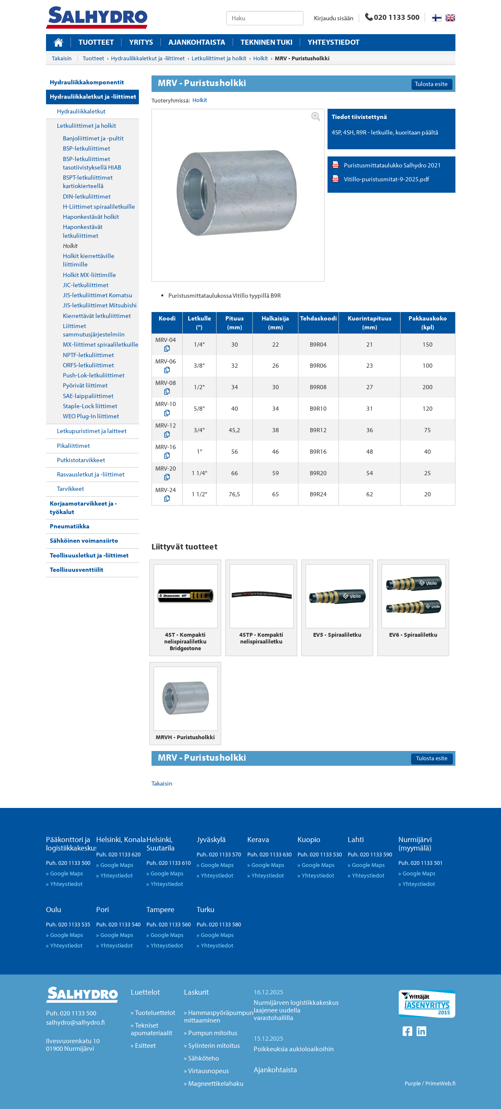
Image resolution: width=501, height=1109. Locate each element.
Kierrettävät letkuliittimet (97, 316)
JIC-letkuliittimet (85, 285)
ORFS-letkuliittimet (88, 365)
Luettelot (145, 992)
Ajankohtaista (196, 42)
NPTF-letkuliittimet (88, 355)
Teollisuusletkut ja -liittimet (89, 555)
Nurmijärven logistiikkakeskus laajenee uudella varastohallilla (296, 1010)
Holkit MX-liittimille (89, 275)
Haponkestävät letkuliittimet (83, 231)
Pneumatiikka (69, 526)
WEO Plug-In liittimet (91, 416)
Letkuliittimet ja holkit (86, 125)
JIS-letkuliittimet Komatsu (97, 295)
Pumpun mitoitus (212, 1032)
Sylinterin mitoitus (214, 1045)
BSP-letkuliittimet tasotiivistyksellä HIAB (92, 163)
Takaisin (62, 58)
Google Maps (66, 873)
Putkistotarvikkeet (81, 460)
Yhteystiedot (334, 42)
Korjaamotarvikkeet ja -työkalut (83, 507)
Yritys (141, 42)
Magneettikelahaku (216, 1083)
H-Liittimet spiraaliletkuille (99, 206)
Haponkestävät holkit (91, 217)
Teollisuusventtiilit (76, 569)
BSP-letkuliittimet (86, 148)
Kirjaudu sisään (333, 18)
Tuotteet (96, 42)
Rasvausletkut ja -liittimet (91, 474)
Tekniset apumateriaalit (151, 1029)
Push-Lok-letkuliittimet (94, 375)
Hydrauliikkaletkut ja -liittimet (93, 96)
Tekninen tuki (266, 42)
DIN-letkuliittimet (87, 196)
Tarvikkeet (70, 489)
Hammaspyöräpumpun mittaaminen (219, 1016)
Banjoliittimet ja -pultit (93, 138)
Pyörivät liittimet (85, 385)
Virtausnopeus (208, 1070)
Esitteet (145, 1045)
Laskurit (196, 992)
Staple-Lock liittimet (90, 406)
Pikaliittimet (73, 445)
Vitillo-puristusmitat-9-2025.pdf (386, 179)
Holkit (70, 246)
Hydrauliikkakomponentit (87, 82)
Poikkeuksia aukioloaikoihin (294, 1048)
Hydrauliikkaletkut (81, 111)
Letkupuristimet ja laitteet (92, 431)
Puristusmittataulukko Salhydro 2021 (392, 165)
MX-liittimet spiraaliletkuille (100, 344)
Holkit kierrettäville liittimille (88, 260)
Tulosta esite (431, 84)
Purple (413, 1083)
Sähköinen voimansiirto (84, 540)
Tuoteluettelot (155, 1012)
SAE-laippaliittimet (88, 396)
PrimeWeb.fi (440, 1083)
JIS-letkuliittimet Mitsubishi (100, 305)
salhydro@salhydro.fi (75, 1022)
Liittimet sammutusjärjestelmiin (94, 330)
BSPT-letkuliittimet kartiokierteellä (88, 181)
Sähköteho (203, 1058)
